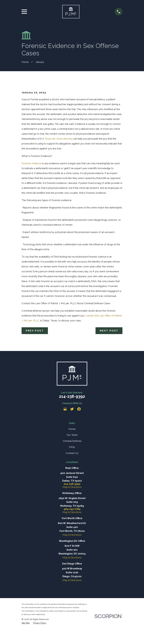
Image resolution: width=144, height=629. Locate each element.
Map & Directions (72, 487)
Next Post (109, 330)
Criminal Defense (72, 441)
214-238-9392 (72, 396)
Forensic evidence (32, 163)
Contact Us (72, 453)
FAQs (72, 447)
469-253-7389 (72, 509)
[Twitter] (72, 409)
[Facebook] (79, 409)
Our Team (72, 434)
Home (72, 429)
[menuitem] (26, 623)
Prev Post (35, 330)
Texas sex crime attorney (59, 138)
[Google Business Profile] (65, 409)
